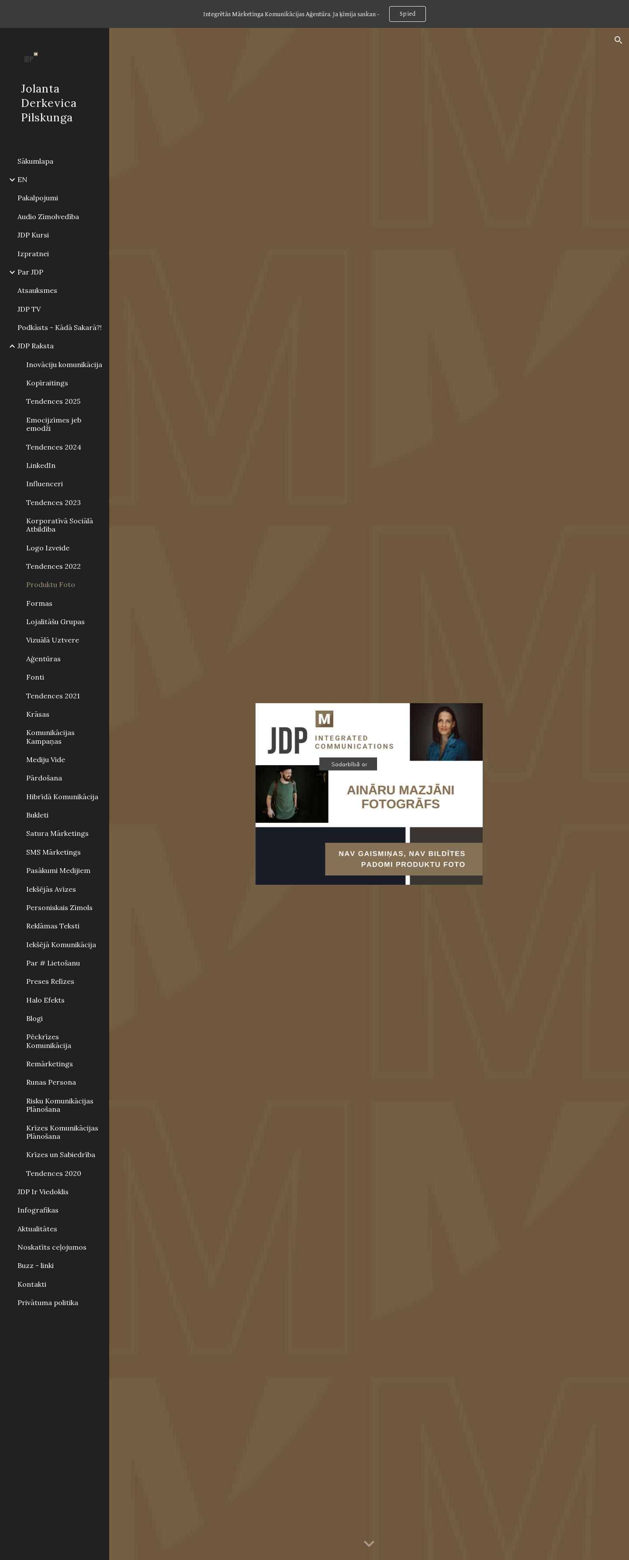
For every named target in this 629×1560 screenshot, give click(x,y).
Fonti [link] (35, 677)
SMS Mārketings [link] (53, 852)
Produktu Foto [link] (50, 584)
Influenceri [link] (44, 483)
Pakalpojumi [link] (37, 197)
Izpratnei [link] (33, 253)
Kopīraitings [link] (47, 382)
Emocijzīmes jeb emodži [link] (53, 424)
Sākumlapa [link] (35, 161)
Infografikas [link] (38, 1210)
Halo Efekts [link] (45, 1000)
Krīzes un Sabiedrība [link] (60, 1154)
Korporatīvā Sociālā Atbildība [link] (59, 524)
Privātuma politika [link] (47, 1302)
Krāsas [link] (37, 714)
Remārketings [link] (49, 1063)
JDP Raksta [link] (35, 345)
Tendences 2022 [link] (53, 566)
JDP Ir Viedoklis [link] (43, 1191)
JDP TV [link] (29, 309)
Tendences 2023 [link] (53, 502)
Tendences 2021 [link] (53, 695)
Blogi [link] (34, 1018)
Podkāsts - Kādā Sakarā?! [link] (59, 327)
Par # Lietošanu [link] (53, 963)
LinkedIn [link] (40, 465)
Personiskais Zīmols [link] (59, 907)
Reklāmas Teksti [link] (52, 925)
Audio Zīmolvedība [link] (48, 216)
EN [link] (22, 179)
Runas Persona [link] (51, 1082)
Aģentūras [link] (43, 658)
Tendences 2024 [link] (53, 447)
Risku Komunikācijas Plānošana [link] (59, 1104)
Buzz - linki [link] (35, 1265)
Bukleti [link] (37, 815)
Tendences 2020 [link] (53, 1173)
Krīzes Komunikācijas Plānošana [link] (62, 1132)
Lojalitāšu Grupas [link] (55, 621)
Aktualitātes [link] (37, 1228)
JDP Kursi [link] (33, 234)
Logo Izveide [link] (47, 547)
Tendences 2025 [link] (53, 401)
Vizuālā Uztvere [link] (52, 640)
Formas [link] (39, 603)
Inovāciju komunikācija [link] (64, 364)
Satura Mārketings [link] (57, 833)
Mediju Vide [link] (45, 759)
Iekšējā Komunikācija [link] (61, 944)
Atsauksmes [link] (37, 290)
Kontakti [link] (31, 1284)
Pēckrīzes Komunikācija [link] (48, 1040)
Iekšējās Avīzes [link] (51, 889)
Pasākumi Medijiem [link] (58, 870)
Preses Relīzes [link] (50, 981)
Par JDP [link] (30, 272)
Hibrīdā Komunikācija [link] (62, 796)
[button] (618, 40)
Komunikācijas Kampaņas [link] (50, 736)
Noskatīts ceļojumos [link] (51, 1247)
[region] (314, 14)
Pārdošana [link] (44, 777)
